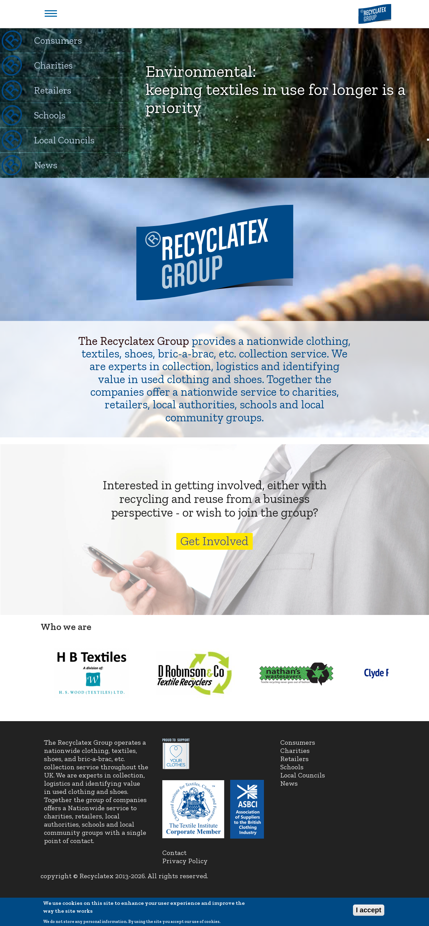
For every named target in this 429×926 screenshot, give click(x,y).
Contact (174, 852)
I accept (368, 912)
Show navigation (51, 13)
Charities (53, 65)
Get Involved (214, 541)
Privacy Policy (185, 861)
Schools (49, 115)
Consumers (58, 40)
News (45, 165)
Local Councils (64, 140)
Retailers (52, 90)
